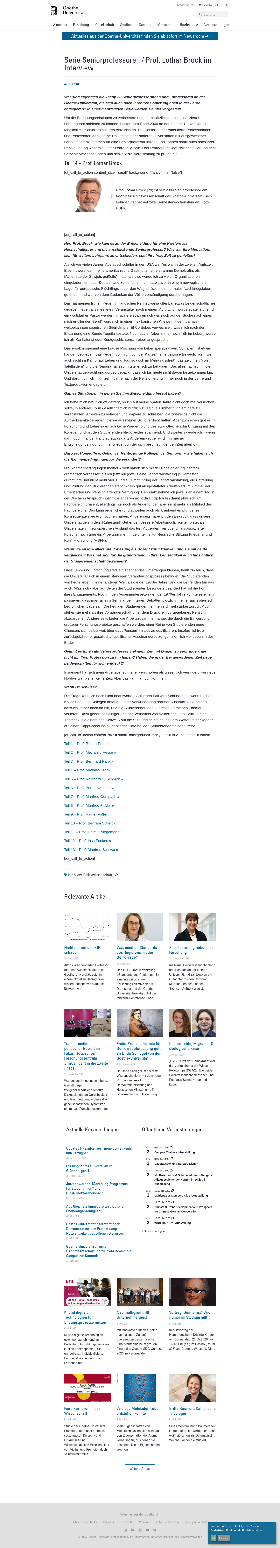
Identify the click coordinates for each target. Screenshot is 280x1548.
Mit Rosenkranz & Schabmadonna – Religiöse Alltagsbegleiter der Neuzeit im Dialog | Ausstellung (183, 1179)
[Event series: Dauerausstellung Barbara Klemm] (171, 1159)
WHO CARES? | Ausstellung (172, 1223)
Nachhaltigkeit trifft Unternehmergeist (133, 1315)
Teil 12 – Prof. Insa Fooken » (87, 841)
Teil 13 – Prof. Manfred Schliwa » (91, 850)
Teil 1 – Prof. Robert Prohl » (86, 744)
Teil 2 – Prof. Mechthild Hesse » (90, 752)
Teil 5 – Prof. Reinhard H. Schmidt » (93, 779)
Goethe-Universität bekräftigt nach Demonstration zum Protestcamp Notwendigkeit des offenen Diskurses (95, 1228)
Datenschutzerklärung (164, 1536)
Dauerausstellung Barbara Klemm (176, 1163)
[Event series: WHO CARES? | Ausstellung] (172, 1218)
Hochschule (189, 24)
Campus (145, 24)
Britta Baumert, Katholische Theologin (192, 1411)
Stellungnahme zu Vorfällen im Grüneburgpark (89, 1168)
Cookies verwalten (191, 1536)
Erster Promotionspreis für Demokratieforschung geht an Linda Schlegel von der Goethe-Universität (139, 1051)
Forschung (81, 24)
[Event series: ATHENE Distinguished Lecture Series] (172, 1202)
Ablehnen (224, 1538)
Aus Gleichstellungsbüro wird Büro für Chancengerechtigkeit (95, 1208)
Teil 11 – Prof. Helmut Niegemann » (93, 832)
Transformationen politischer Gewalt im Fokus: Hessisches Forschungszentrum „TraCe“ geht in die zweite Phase (86, 1056)
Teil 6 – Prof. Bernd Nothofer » (89, 788)
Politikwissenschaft (97, 875)
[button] (140, 1468)
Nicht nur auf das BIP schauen (82, 950)
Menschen (165, 24)
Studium (126, 24)
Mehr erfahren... (255, 1530)
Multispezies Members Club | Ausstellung (181, 1195)
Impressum (142, 1536)
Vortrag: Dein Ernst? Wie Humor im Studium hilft (189, 1315)
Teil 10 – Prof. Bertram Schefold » (91, 823)
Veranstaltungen (216, 24)
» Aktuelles (59, 24)
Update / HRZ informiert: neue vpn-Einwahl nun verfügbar (99, 1151)
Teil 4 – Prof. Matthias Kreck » (88, 770)
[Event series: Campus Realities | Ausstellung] (171, 1147)
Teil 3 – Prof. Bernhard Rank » (89, 761)
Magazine (185, 5)
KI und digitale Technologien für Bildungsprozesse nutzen (85, 1317)
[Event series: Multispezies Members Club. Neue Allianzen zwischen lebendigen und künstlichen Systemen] (172, 1191)
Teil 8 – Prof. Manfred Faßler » (89, 805)
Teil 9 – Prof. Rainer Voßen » (87, 814)
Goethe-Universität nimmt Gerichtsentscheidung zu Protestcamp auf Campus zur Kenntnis (98, 1251)
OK (213, 1538)
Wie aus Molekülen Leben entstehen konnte (139, 1411)
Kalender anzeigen (153, 1231)
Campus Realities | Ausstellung (174, 1152)
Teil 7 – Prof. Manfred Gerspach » (91, 797)
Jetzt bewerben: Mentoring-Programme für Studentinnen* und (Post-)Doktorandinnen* (97, 1188)
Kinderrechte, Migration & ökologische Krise (191, 1046)
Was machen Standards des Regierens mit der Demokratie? (137, 952)
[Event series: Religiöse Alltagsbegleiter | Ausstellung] (171, 1170)
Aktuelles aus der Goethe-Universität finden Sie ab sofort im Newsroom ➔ (140, 36)
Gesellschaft (104, 24)
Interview (75, 875)
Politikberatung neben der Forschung (191, 950)
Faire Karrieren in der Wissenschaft (82, 1411)
